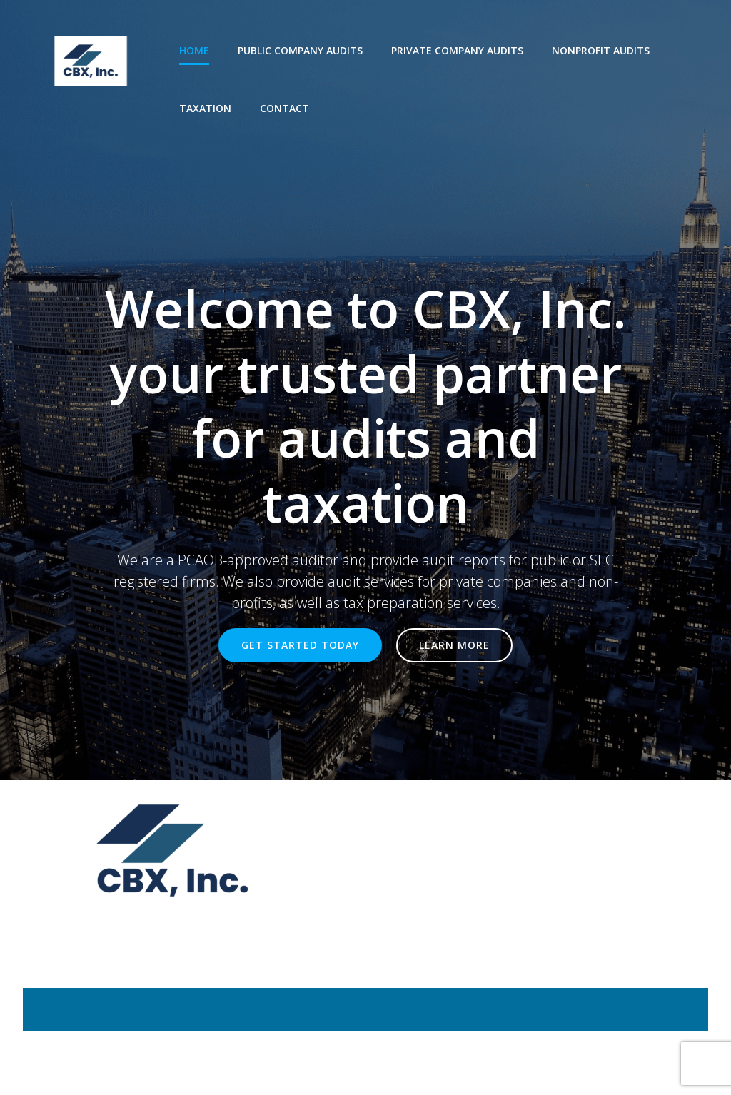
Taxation (205, 108)
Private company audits (457, 50)
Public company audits (300, 50)
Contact (284, 108)
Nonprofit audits (601, 50)
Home (194, 50)
